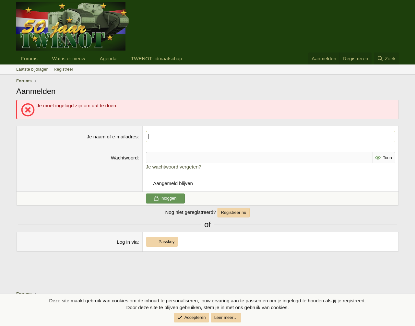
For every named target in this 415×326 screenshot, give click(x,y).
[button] (42, 58)
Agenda (108, 58)
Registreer (63, 69)
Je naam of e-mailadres (112, 136)
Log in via (127, 242)
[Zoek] (386, 58)
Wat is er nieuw (68, 58)
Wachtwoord (124, 157)
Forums (29, 58)
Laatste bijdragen (32, 69)
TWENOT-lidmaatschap (156, 58)
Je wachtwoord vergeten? (173, 166)
